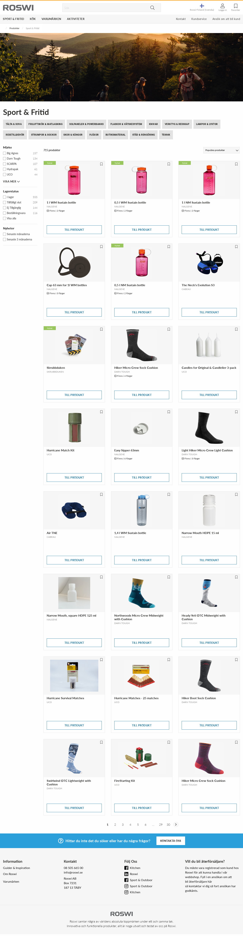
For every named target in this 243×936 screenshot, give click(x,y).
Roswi (134, 874)
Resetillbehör (15, 134)
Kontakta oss (170, 840)
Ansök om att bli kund (226, 19)
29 (161, 824)
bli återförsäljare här (198, 881)
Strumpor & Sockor (44, 134)
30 (168, 824)
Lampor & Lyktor (207, 124)
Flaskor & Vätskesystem (126, 124)
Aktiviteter (76, 19)
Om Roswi (10, 874)
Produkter (14, 28)
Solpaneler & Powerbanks (86, 124)
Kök (33, 19)
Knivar (153, 124)
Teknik (166, 134)
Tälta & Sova (14, 124)
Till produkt (74, 229)
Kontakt (181, 19)
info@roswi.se (73, 872)
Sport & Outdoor (141, 880)
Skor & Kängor (73, 134)
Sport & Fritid (13, 19)
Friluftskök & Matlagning (45, 124)
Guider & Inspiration (16, 868)
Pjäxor (94, 134)
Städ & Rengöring (143, 134)
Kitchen (135, 868)
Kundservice (199, 19)
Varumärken (51, 19)
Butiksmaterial (115, 134)
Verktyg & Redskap (177, 124)
